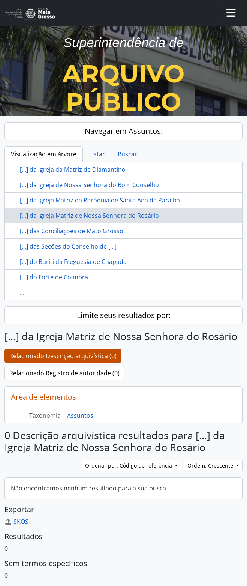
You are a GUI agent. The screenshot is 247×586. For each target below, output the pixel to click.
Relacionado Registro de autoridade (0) (64, 373)
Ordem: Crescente (211, 465)
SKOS (16, 521)
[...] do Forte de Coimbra (54, 277)
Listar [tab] (97, 154)
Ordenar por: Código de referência (129, 465)
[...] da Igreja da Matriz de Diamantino (73, 169)
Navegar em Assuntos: (124, 131)
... (22, 292)
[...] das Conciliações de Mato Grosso (71, 231)
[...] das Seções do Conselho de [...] (68, 246)
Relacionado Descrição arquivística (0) (63, 356)
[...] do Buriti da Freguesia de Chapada (73, 262)
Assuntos (80, 415)
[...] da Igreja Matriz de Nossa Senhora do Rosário (89, 215)
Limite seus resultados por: (124, 315)
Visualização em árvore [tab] (43, 154)
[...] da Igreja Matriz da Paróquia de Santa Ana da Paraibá (100, 200)
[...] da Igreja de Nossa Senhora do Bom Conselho (89, 185)
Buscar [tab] (127, 154)
